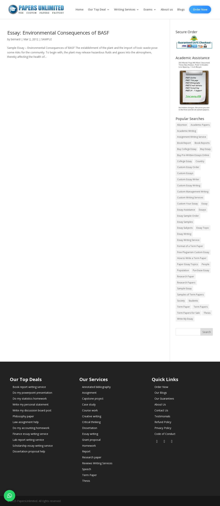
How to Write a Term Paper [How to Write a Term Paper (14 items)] (191, 258)
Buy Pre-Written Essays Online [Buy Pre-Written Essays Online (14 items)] (193, 155)
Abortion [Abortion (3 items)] (182, 124)
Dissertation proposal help (29, 451)
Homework (89, 445)
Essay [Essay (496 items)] (204, 203)
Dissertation (89, 428)
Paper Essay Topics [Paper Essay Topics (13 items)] (187, 264)
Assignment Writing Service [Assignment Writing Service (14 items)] (191, 136)
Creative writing (91, 416)
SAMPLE (46, 39)
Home (79, 9)
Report (86, 451)
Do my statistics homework (30, 398)
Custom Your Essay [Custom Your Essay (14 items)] (187, 203)
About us (167, 9)
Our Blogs (160, 392)
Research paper (91, 457)
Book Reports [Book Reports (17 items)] (202, 143)
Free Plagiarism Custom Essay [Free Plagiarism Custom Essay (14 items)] (193, 252)
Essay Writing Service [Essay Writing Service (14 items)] (188, 240)
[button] (9, 495)
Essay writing (90, 434)
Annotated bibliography (96, 387)
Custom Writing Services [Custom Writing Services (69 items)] (190, 197)
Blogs (181, 9)
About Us (160, 404)
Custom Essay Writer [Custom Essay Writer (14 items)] (188, 179)
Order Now (200, 9)
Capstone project (92, 398)
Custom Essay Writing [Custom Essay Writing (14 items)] (188, 185)
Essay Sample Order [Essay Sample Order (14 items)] (188, 215)
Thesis (86, 481)
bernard (15, 39)
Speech (86, 469)
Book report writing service (29, 387)
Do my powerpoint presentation (32, 392)
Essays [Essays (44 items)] (202, 209)
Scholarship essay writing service (33, 445)
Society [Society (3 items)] (181, 300)
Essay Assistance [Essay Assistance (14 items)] (186, 209)
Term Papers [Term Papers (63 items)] (201, 306)
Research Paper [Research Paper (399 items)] (185, 276)
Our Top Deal (97, 9)
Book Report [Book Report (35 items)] (184, 143)
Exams (148, 9)
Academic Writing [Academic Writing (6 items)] (186, 131)
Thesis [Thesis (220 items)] (207, 313)
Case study (89, 404)
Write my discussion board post (32, 410)
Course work (90, 410)
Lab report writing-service (28, 440)
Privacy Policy (162, 428)
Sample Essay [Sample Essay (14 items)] (184, 288)
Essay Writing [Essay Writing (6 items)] (184, 234)
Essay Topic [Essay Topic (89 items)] (202, 227)
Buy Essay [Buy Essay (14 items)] (205, 149)
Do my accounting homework (31, 428)
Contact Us (161, 410)
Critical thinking (91, 422)
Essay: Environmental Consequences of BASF (58, 32)
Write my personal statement (31, 404)
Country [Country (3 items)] (200, 161)
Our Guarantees (164, 398)
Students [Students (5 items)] (193, 300)
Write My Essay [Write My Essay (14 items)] (185, 318)
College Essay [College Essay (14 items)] (184, 161)
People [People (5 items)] (205, 264)
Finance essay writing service (30, 434)
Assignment (89, 392)
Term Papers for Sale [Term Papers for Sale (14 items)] (188, 313)
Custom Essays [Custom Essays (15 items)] (185, 173)
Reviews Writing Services (97, 463)
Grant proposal (91, 440)
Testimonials (162, 416)
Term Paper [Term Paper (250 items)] (183, 306)
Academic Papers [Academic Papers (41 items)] (200, 124)
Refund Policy (162, 422)
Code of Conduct (164, 434)
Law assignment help (26, 422)
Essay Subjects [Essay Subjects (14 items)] (185, 227)
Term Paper (89, 475)
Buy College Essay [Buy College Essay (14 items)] (186, 149)
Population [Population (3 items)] (183, 270)
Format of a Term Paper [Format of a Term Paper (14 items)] (190, 246)
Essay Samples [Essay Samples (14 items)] (185, 222)
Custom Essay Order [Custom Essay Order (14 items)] (188, 167)
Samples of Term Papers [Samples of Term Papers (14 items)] (190, 294)
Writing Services (124, 9)
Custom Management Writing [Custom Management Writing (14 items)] (192, 191)
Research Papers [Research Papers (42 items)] (186, 282)
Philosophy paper (23, 416)
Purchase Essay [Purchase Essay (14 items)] (201, 270)
